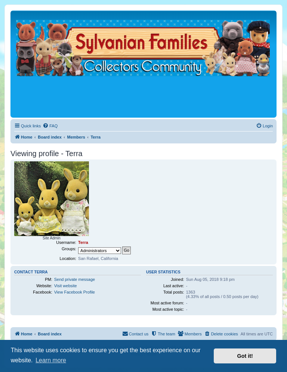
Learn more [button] (51, 360)
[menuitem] (50, 125)
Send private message (74, 279)
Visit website (65, 285)
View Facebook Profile (74, 292)
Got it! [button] (245, 356)
